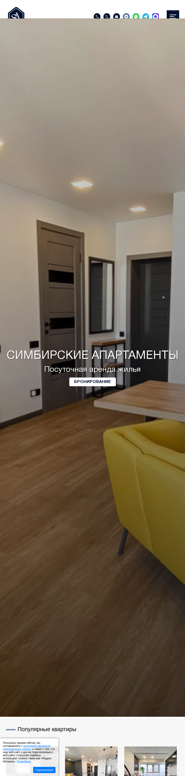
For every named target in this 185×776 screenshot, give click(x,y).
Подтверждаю (44, 770)
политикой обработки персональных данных (26, 747)
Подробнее (24, 761)
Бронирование (92, 382)
